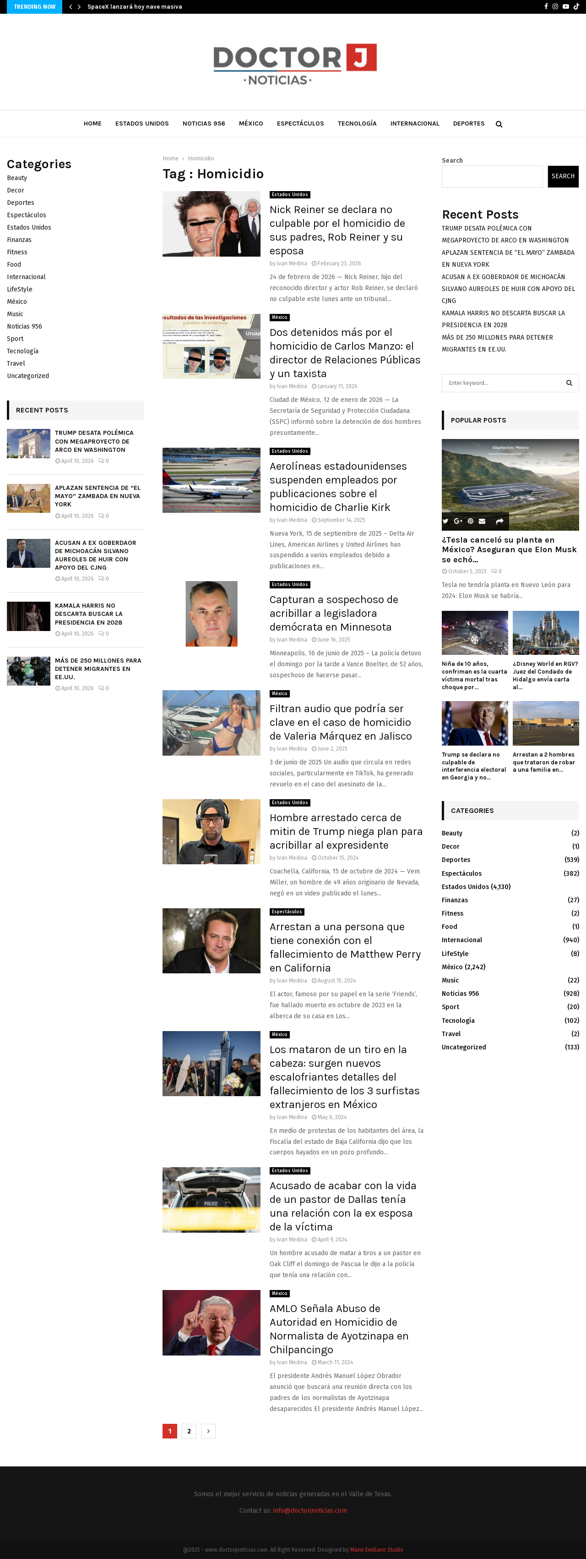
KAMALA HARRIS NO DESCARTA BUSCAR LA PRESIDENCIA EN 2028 (89, 614)
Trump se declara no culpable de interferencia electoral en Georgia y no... (474, 766)
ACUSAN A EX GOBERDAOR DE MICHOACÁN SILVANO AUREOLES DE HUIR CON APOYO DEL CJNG (95, 555)
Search (452, 161)
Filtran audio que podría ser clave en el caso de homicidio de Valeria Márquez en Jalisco (341, 722)
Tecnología (357, 123)
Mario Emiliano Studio (376, 1550)
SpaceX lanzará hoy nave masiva (134, 6)
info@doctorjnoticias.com (310, 1511)
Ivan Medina (292, 263)
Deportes (469, 123)
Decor (15, 190)
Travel (16, 364)
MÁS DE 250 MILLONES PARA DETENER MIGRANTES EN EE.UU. (98, 669)
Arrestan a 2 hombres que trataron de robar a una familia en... (544, 762)
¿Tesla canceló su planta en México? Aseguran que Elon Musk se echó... (509, 550)
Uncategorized (28, 376)
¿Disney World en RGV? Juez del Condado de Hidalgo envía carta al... (545, 675)
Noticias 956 (204, 123)
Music (15, 314)
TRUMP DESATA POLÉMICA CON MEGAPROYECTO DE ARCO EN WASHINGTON (94, 441)
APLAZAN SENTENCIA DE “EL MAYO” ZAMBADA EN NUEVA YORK (98, 496)
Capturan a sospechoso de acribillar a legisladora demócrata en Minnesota (334, 613)
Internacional (415, 123)
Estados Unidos (142, 123)
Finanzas (19, 240)
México (251, 123)
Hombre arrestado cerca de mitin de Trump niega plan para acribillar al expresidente (346, 831)
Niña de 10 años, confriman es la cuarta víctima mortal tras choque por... (474, 675)
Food (14, 265)
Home (93, 123)
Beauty (17, 178)
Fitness (17, 252)
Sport (15, 339)
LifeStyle (20, 289)
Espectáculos (300, 123)
